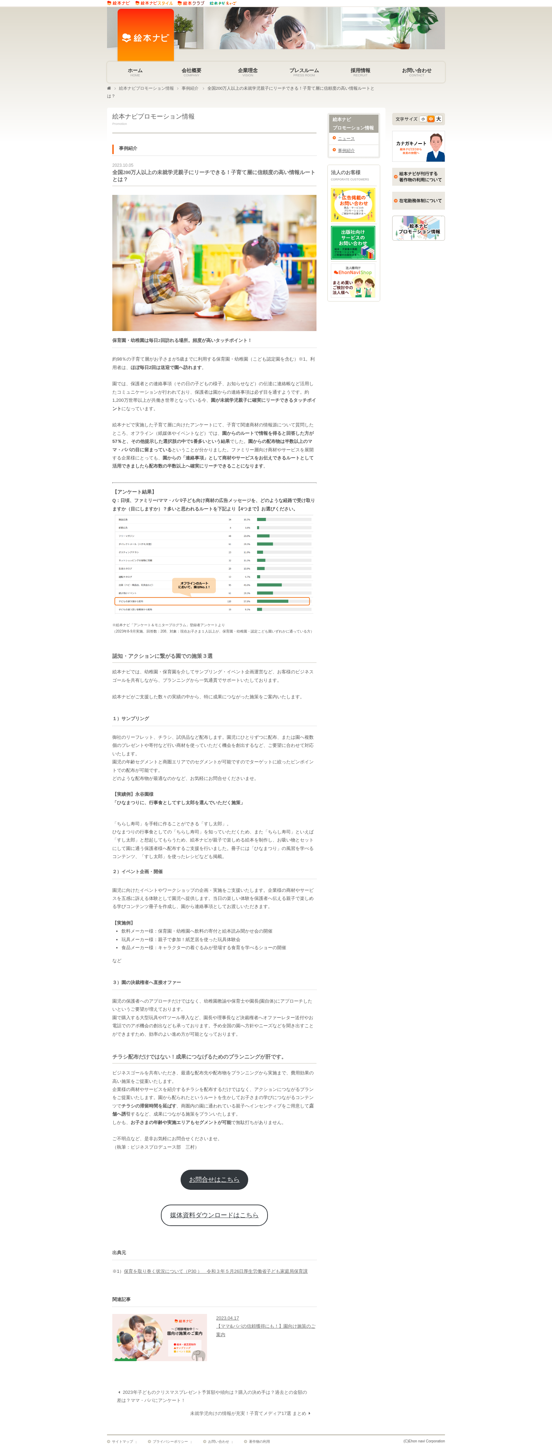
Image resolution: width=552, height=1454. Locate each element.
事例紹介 (190, 89)
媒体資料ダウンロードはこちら (214, 1217)
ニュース (346, 139)
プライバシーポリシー (170, 1443)
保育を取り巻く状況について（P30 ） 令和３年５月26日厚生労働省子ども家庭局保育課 (216, 1273)
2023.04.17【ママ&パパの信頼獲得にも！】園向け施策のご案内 (265, 1328)
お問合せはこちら (214, 1181)
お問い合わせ (218, 1443)
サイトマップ (122, 1443)
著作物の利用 (258, 1443)
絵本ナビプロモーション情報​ (146, 89)
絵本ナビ (354, 125)
